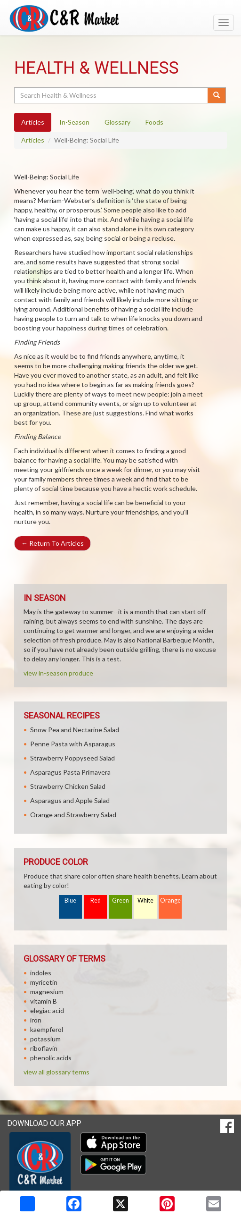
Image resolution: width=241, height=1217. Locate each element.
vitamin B (43, 1001)
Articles (32, 140)
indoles (40, 973)
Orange (170, 900)
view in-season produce (58, 673)
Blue (70, 900)
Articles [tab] (32, 122)
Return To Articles (52, 543)
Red (95, 900)
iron (35, 1020)
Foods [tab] (154, 122)
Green (120, 900)
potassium (45, 1039)
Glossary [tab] (117, 122)
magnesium (47, 992)
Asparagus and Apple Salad (70, 800)
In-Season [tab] (74, 122)
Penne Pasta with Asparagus (72, 744)
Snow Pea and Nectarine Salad (74, 730)
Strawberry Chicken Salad (67, 786)
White (145, 900)
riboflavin (43, 1048)
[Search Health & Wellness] (111, 95)
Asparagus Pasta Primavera (70, 772)
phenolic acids (51, 1058)
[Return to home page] (120, 18)
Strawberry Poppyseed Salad (72, 758)
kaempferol (46, 1029)
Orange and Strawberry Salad (73, 815)
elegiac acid (47, 1010)
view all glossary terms (56, 1072)
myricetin (43, 982)
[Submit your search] (217, 95)
